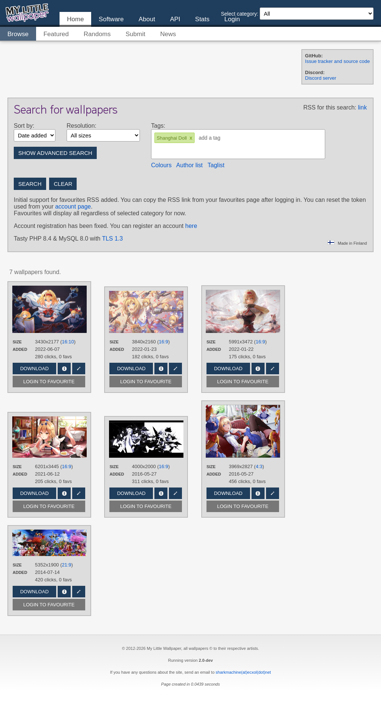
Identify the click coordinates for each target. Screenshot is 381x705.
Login (232, 19)
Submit (135, 34)
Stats (202, 19)
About (146, 19)
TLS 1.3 (112, 238)
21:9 (66, 565)
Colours (161, 165)
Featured (56, 34)
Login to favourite (49, 381)
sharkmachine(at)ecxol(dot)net (243, 672)
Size (17, 342)
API (175, 19)
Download (34, 368)
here (191, 226)
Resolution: (81, 126)
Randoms (97, 34)
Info (64, 368)
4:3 (259, 466)
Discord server (320, 78)
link (362, 107)
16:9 (163, 341)
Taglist (216, 165)
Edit (78, 368)
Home (75, 19)
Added (20, 349)
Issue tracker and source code (337, 61)
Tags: (158, 126)
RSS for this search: (329, 107)
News (168, 34)
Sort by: (24, 126)
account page (73, 206)
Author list (189, 165)
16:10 (68, 341)
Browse (18, 34)
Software (111, 19)
